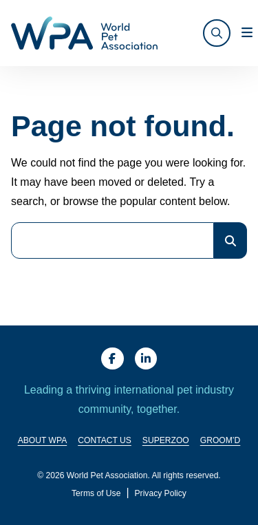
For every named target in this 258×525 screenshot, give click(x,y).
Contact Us (104, 441)
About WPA (42, 441)
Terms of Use (96, 494)
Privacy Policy (160, 494)
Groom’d (220, 441)
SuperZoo (165, 441)
